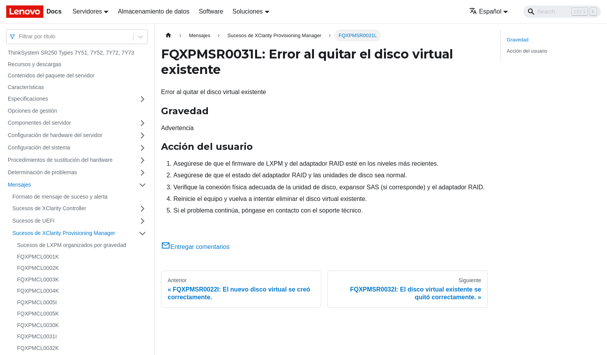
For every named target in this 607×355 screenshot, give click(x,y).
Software (211, 11)
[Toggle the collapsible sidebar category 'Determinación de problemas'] (142, 172)
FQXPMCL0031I (37, 336)
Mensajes (19, 185)
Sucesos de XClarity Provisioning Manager (63, 233)
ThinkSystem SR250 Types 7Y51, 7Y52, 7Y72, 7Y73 (71, 53)
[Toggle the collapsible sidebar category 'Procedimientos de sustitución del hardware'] (142, 160)
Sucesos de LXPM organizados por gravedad (71, 245)
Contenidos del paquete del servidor (51, 75)
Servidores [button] (87, 11)
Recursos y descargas (35, 64)
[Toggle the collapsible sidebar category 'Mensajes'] (142, 185)
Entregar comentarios (195, 247)
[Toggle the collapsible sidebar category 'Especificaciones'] (142, 99)
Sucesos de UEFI (33, 221)
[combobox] (20, 36)
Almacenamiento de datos (153, 11)
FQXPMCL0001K (38, 257)
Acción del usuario (527, 51)
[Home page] (168, 35)
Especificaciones (28, 99)
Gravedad (517, 40)
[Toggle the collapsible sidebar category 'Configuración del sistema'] (142, 148)
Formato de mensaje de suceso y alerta (60, 197)
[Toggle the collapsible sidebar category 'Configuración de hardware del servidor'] (142, 135)
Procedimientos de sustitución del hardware (60, 160)
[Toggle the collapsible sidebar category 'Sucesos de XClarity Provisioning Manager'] (142, 233)
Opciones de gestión (32, 111)
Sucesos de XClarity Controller (49, 208)
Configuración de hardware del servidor (55, 135)
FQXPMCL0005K (38, 313)
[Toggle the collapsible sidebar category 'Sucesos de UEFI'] (142, 221)
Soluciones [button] (248, 11)
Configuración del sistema (39, 147)
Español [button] (485, 11)
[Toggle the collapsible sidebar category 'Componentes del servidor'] (142, 123)
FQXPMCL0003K (38, 279)
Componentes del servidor (39, 123)
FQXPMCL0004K (38, 291)
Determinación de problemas (42, 172)
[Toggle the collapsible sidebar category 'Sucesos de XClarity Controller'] (142, 208)
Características (26, 87)
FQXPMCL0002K (38, 268)
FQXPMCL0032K (38, 348)
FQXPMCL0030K (38, 325)
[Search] (562, 11)
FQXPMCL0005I (37, 302)
